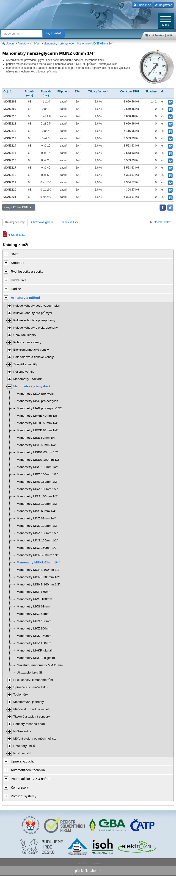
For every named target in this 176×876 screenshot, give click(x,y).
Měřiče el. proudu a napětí (31, 709)
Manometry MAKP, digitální (35, 650)
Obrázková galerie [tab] (42, 222)
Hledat (54, 33)
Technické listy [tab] (69, 222)
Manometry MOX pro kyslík (36, 393)
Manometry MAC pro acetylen (37, 401)
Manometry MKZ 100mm (34, 628)
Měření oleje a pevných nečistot (35, 738)
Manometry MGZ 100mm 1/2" (37, 503)
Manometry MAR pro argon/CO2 (39, 408)
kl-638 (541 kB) (14, 234)
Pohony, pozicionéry (27, 342)
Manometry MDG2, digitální (36, 658)
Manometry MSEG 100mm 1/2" (38, 459)
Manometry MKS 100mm (34, 621)
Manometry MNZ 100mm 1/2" (37, 533)
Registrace (163, 5)
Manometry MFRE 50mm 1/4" (37, 423)
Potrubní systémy (23, 796)
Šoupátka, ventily (25, 364)
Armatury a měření (29, 43)
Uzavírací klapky (24, 335)
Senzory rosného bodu (29, 724)
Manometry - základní (28, 379)
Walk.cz (99, 863)
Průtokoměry (22, 731)
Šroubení (17, 263)
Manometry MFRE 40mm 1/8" (37, 415)
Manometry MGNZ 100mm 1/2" (38, 577)
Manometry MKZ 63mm (33, 613)
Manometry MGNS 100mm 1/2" (38, 569)
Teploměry (20, 694)
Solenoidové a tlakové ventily (33, 357)
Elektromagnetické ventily (31, 349)
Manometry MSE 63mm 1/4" (36, 445)
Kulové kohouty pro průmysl (32, 313)
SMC (14, 254)
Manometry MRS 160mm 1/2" (37, 481)
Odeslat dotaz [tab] (160, 222)
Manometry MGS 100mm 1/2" (37, 496)
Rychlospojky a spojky (27, 271)
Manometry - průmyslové (59, 43)
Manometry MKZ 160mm (34, 643)
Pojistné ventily (23, 371)
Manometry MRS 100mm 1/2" (37, 467)
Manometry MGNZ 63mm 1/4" (95, 43)
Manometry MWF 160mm (34, 599)
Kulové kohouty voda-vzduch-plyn (36, 305)
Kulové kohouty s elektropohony (35, 327)
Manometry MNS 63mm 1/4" (36, 511)
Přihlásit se (142, 5)
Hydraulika (18, 280)
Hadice (16, 289)
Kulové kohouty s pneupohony (34, 320)
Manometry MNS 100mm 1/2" (37, 525)
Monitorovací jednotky (28, 702)
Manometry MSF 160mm (34, 591)
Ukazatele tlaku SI (29, 672)
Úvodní (10, 43)
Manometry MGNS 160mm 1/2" (38, 584)
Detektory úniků (24, 746)
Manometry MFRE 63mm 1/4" (37, 430)
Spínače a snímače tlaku (30, 687)
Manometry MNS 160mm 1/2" (37, 540)
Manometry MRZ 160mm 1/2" (37, 489)
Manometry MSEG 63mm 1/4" (37, 452)
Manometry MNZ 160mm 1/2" (37, 547)
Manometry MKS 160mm (34, 636)
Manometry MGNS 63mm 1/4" (37, 555)
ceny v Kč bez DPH (16, 207)
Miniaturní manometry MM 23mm (40, 665)
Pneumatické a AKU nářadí (30, 779)
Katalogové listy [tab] (15, 222)
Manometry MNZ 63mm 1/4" (36, 518)
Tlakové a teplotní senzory (31, 716)
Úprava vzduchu (23, 761)
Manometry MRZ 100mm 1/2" (37, 474)
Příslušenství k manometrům (33, 680)
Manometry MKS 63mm (33, 606)
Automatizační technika (28, 770)
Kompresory (20, 787)
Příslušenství (22, 753)
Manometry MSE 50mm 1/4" (36, 437)
